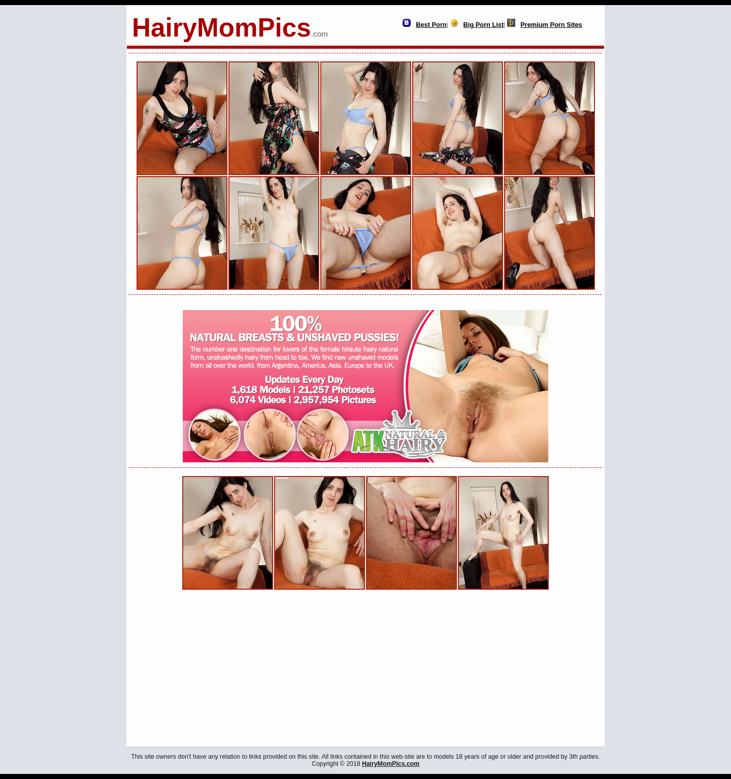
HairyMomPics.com (390, 763)
